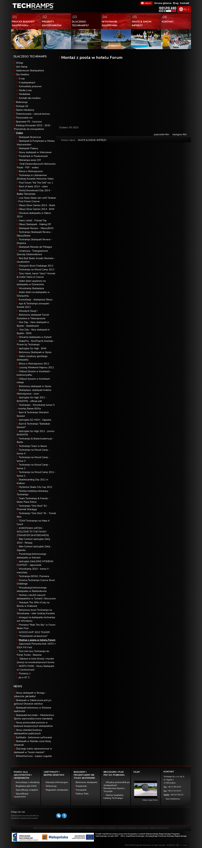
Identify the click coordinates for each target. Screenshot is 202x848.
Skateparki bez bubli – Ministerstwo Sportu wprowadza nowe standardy (34, 717)
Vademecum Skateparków (30, 70)
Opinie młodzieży (25, 110)
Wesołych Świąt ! (28, 311)
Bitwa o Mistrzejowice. (31, 171)
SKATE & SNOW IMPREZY (92, 140)
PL (185, 9)
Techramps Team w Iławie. (33, 446)
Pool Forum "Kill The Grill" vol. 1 (36, 182)
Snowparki (81, 789)
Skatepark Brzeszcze (30, 137)
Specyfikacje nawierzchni (21, 795)
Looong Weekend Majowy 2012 (36, 367)
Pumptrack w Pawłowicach (33, 156)
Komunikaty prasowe (30, 86)
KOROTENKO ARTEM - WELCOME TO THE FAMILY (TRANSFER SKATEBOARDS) (33, 532)
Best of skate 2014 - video (33, 186)
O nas (22, 78)
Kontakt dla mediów (30, 98)
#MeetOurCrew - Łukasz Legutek (34, 756)
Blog (175, 3)
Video (19, 132)
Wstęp (19, 62)
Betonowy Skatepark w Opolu (35, 352)
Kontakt (184, 3)
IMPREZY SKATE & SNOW (159, 828)
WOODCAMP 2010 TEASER (34, 632)
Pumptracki (81, 786)
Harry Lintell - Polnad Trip (33, 220)
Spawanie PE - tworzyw (29, 121)
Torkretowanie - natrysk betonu (33, 113)
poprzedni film (161, 134)
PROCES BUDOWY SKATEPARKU (61, 828)
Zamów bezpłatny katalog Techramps (113, 797)
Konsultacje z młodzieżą (27, 782)
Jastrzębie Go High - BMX (32, 348)
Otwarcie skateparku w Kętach (35, 337)
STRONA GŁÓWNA (40, 828)
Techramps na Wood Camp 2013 (36, 269)
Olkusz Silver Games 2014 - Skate (37, 205)
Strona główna (162, 3)
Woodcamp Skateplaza (31, 288)
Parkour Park (82, 793)
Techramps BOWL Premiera (34, 576)
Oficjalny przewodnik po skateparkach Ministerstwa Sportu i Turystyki (117, 787)
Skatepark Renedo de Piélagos (35, 246)
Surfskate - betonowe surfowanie (34, 737)
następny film (179, 134)
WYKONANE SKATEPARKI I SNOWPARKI (133, 828)
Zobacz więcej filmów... (151, 800)
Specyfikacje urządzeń (27, 789)
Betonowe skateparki (86, 782)
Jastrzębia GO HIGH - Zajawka (35, 419)
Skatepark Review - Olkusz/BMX (36, 228)
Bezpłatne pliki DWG (26, 786)
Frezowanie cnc (24, 117)
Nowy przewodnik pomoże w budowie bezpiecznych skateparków (33, 724)
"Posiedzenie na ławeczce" (33, 636)
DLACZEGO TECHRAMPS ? (107, 828)
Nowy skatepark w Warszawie (35, 152)
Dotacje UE (22, 106)
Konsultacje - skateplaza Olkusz (36, 299)
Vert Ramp (21, 66)
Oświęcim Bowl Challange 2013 (36, 265)
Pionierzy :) (24, 673)
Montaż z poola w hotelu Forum (37, 640)
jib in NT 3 (24, 677)
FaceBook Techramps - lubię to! (146, 3)
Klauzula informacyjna (57, 782)
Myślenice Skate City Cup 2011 (35, 487)
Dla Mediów (22, 74)
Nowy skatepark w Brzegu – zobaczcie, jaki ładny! (30, 694)
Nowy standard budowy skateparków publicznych (28, 731)
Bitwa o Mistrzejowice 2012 (34, 363)
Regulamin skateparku (57, 789)
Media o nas (25, 90)
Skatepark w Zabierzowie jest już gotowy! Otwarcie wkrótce (32, 702)
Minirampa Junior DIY (30, 160)
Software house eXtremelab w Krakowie (183, 845)
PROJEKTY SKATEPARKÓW (85, 828)
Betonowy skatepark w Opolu (35, 386)
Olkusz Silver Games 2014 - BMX (36, 209)
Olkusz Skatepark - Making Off (35, 224)
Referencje (22, 102)
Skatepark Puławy (28, 148)
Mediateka (24, 94)
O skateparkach (27, 82)
